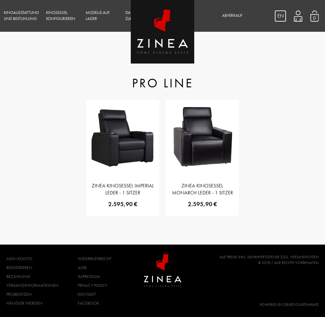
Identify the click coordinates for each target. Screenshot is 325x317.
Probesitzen (19, 294)
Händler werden (24, 303)
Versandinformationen (32, 285)
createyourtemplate (300, 304)
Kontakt (87, 294)
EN (280, 15)
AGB (82, 267)
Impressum (89, 276)
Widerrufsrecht (94, 258)
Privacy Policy (92, 285)
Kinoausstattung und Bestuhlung (21, 16)
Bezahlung (18, 276)
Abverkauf (232, 15)
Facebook (88, 303)
